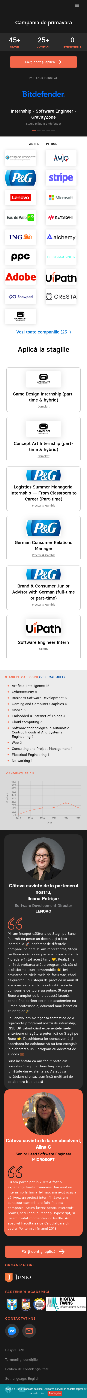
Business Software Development (39, 698)
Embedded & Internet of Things (38, 716)
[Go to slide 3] (43, 130)
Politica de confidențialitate (27, 1369)
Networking (22, 760)
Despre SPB (14, 1350)
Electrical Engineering (30, 754)
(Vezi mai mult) (52, 677)
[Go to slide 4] (48, 130)
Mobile (19, 710)
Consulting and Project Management (42, 748)
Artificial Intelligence (31, 686)
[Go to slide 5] (53, 130)
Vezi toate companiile (43, 332)
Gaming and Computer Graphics (39, 704)
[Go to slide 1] (34, 130)
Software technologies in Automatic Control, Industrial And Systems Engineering (40, 732)
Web (17, 742)
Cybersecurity (24, 692)
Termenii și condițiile (21, 1359)
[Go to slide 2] (38, 130)
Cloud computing (27, 722)
